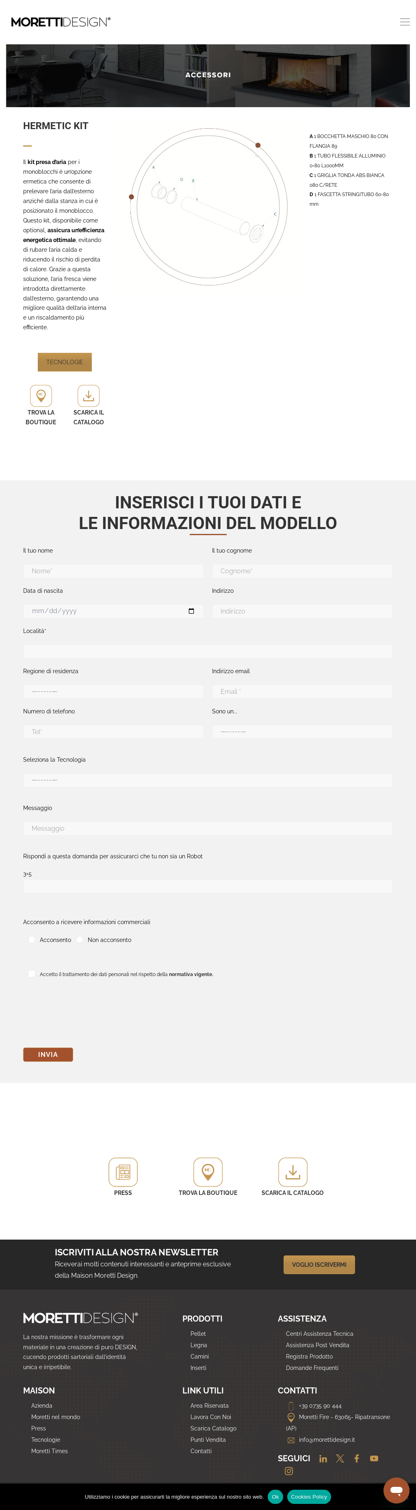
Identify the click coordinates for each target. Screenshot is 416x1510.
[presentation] (85, 1015)
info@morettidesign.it (320, 1440)
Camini (200, 1356)
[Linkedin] (321, 1459)
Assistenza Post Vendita (317, 1345)
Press (38, 1428)
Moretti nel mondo (55, 1417)
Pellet (198, 1334)
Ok (275, 1497)
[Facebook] (354, 1459)
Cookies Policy (309, 1497)
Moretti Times (49, 1451)
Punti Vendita (208, 1440)
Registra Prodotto (309, 1356)
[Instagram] (286, 1472)
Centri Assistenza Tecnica (319, 1334)
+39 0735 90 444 (314, 1405)
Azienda (41, 1405)
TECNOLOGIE (64, 362)
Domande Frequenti (312, 1368)
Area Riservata (210, 1405)
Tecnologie (45, 1440)
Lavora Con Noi (211, 1417)
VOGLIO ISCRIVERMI (319, 1265)
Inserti (198, 1368)
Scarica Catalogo (213, 1428)
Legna (199, 1345)
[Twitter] (338, 1459)
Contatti (201, 1451)
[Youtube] (371, 1459)
